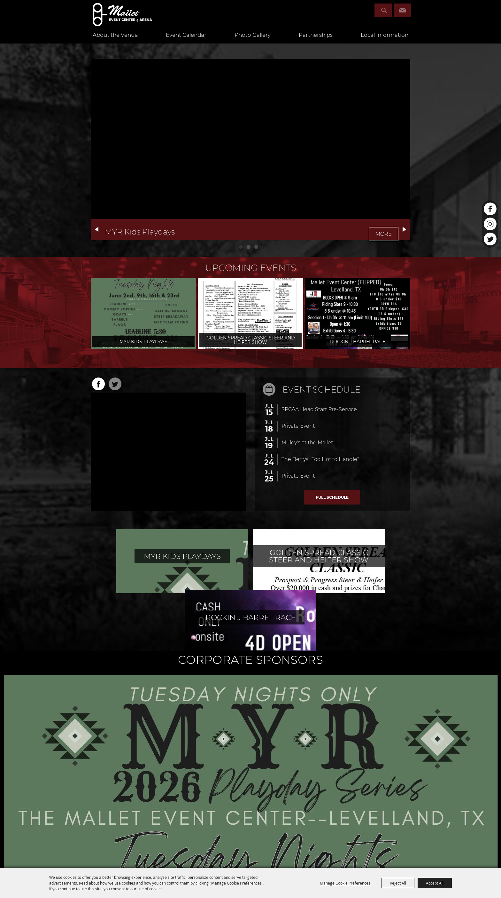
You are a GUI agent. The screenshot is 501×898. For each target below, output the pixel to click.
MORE (384, 230)
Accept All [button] (434, 883)
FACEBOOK (98, 383)
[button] (96, 229)
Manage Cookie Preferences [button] (345, 883)
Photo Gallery (253, 41)
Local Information (384, 41)
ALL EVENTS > (332, 497)
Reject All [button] (398, 883)
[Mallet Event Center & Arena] (130, 17)
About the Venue (115, 41)
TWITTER (115, 383)
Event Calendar (186, 41)
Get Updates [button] (402, 10)
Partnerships (316, 41)
